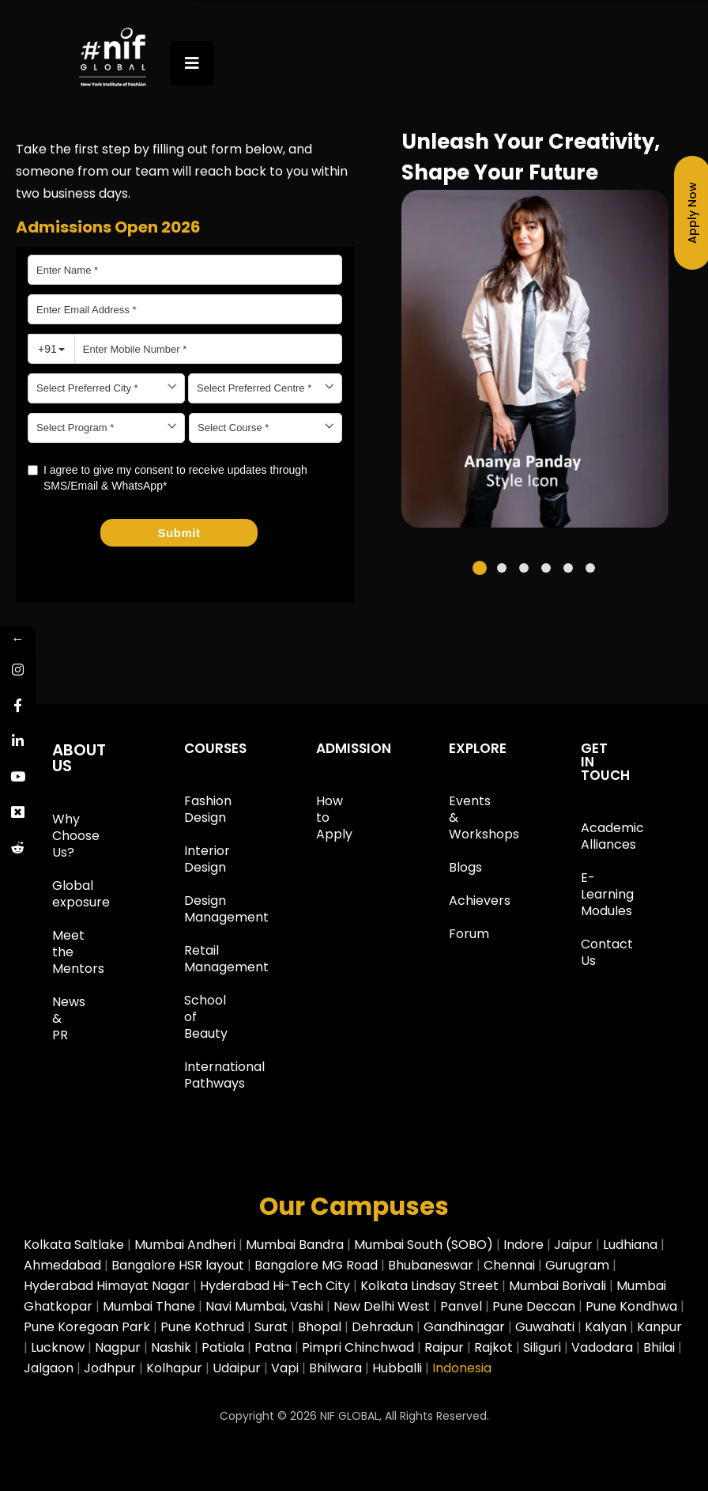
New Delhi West (381, 1306)
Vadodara (603, 1347)
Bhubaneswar (432, 1265)
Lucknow (58, 1347)
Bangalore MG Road (317, 1265)
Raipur (445, 1347)
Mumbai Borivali (557, 1286)
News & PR (57, 1018)
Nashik (172, 1347)
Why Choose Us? (57, 836)
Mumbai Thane (149, 1306)
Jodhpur (111, 1368)
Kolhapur (175, 1368)
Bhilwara (335, 1368)
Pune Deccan (533, 1306)
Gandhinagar (466, 1327)
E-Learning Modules (585, 894)
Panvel (461, 1306)
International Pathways (189, 1075)
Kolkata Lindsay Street (429, 1286)
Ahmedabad (64, 1265)
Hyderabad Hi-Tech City (275, 1286)
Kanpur (659, 1327)
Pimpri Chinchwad (359, 1347)
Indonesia (461, 1368)
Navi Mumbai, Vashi (264, 1306)
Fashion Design (189, 809)
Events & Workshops (453, 817)
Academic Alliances (585, 836)
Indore (525, 1245)
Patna (274, 1347)
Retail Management (189, 958)
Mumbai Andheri (186, 1245)
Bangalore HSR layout (179, 1265)
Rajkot (495, 1347)
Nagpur (119, 1347)
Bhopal (321, 1327)
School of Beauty (189, 1017)
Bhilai (660, 1347)
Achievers (453, 900)
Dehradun (384, 1327)
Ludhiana (632, 1245)
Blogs (453, 867)
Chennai (511, 1265)
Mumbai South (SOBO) (425, 1245)
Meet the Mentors (57, 952)
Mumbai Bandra (296, 1245)
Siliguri (543, 1347)
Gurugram (578, 1265)
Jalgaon (50, 1368)
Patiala (224, 1347)
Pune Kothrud (202, 1327)
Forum (453, 933)
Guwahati (546, 1327)
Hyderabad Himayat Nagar (108, 1286)
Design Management (189, 908)
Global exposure (57, 893)
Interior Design (189, 859)
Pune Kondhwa (631, 1306)
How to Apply (321, 817)
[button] (479, 568)
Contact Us (585, 952)
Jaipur (575, 1245)
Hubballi (398, 1368)
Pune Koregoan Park (87, 1327)
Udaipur (238, 1368)
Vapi (286, 1368)
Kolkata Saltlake (75, 1245)
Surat (272, 1327)
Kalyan (607, 1327)
